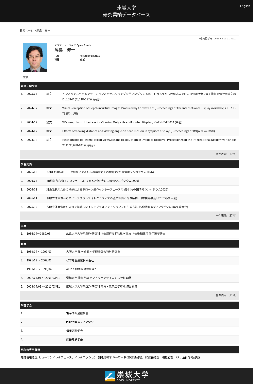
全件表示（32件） (227, 154)
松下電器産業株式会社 (80, 260)
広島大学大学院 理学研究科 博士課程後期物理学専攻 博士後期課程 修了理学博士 (115, 233)
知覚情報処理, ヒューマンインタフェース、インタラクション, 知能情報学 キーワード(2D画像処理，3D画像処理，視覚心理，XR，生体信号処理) (110, 357)
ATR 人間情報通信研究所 (81, 269)
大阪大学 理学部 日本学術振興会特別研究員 (93, 251)
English (245, 6)
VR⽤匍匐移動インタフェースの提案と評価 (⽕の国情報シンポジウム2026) (92, 181)
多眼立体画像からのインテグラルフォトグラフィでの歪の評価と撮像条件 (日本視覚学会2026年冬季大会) (111, 198)
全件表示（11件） (227, 295)
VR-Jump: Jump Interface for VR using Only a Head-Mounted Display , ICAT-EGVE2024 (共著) (122, 122)
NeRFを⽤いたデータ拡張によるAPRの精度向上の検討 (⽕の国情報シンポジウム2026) (100, 172)
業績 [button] (25, 77)
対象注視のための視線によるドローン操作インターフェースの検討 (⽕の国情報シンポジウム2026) (107, 189)
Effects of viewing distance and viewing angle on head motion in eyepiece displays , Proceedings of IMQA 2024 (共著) (138, 131)
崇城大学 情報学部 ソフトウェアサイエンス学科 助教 (99, 278)
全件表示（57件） (227, 215)
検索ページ (27, 30)
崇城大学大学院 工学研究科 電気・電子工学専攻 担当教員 (101, 286)
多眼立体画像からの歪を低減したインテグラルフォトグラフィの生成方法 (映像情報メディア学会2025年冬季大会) (117, 207)
